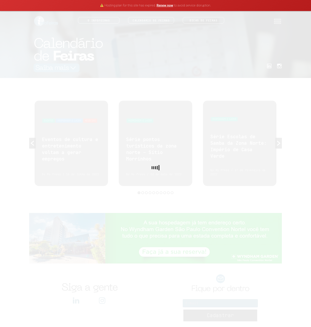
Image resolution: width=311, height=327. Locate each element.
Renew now (165, 5)
